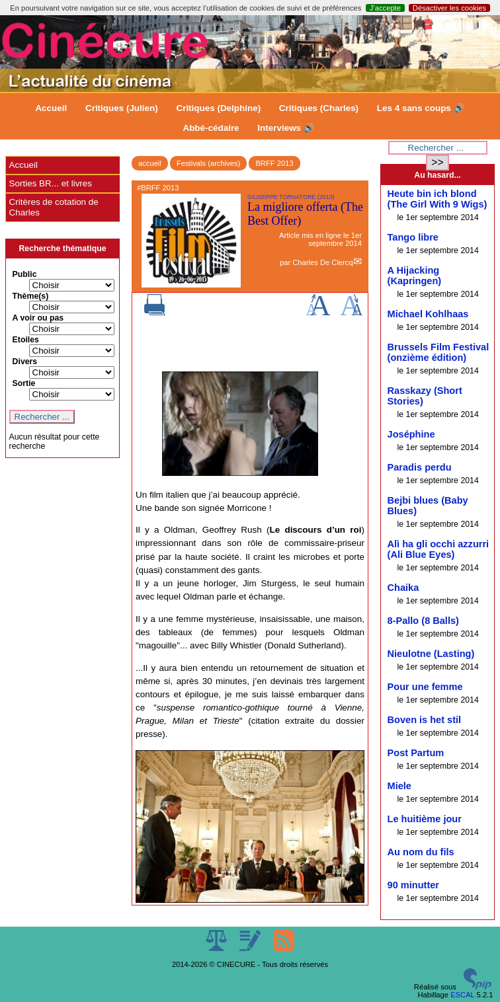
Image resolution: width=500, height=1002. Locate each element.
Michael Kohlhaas (428, 314)
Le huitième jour (425, 819)
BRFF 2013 (274, 163)
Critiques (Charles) (318, 108)
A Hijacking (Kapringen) (415, 275)
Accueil (51, 108)
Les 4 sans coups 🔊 (421, 108)
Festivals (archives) (208, 163)
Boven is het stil (425, 719)
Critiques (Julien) (121, 108)
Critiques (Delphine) (218, 108)
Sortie (24, 383)
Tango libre (413, 237)
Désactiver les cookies (449, 8)
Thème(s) (31, 296)
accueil (149, 163)
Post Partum (416, 753)
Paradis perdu (420, 467)
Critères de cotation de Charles (54, 207)
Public (25, 274)
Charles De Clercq (322, 262)
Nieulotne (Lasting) (431, 653)
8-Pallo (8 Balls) (423, 620)
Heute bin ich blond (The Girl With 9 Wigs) (437, 199)
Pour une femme (425, 686)
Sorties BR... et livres (50, 183)
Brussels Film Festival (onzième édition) (438, 352)
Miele (399, 786)
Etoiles (26, 339)
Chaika (403, 587)
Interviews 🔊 (285, 128)
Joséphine (411, 434)
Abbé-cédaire (211, 128)
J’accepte (385, 8)
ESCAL (462, 995)
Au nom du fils (421, 852)
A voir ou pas (38, 318)
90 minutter (413, 885)
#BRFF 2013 (158, 188)
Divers (25, 361)
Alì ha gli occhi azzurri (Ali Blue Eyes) (438, 549)
